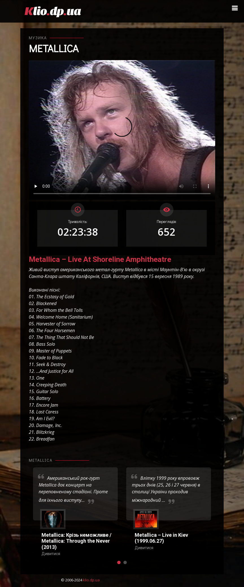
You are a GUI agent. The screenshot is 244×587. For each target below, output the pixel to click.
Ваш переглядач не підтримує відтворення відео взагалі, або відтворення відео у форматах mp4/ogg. (122, 130)
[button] (119, 562)
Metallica (54, 48)
